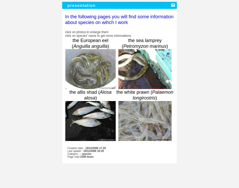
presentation (82, 5)
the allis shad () (90, 95)
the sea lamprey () (145, 43)
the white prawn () (144, 95)
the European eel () (90, 43)
